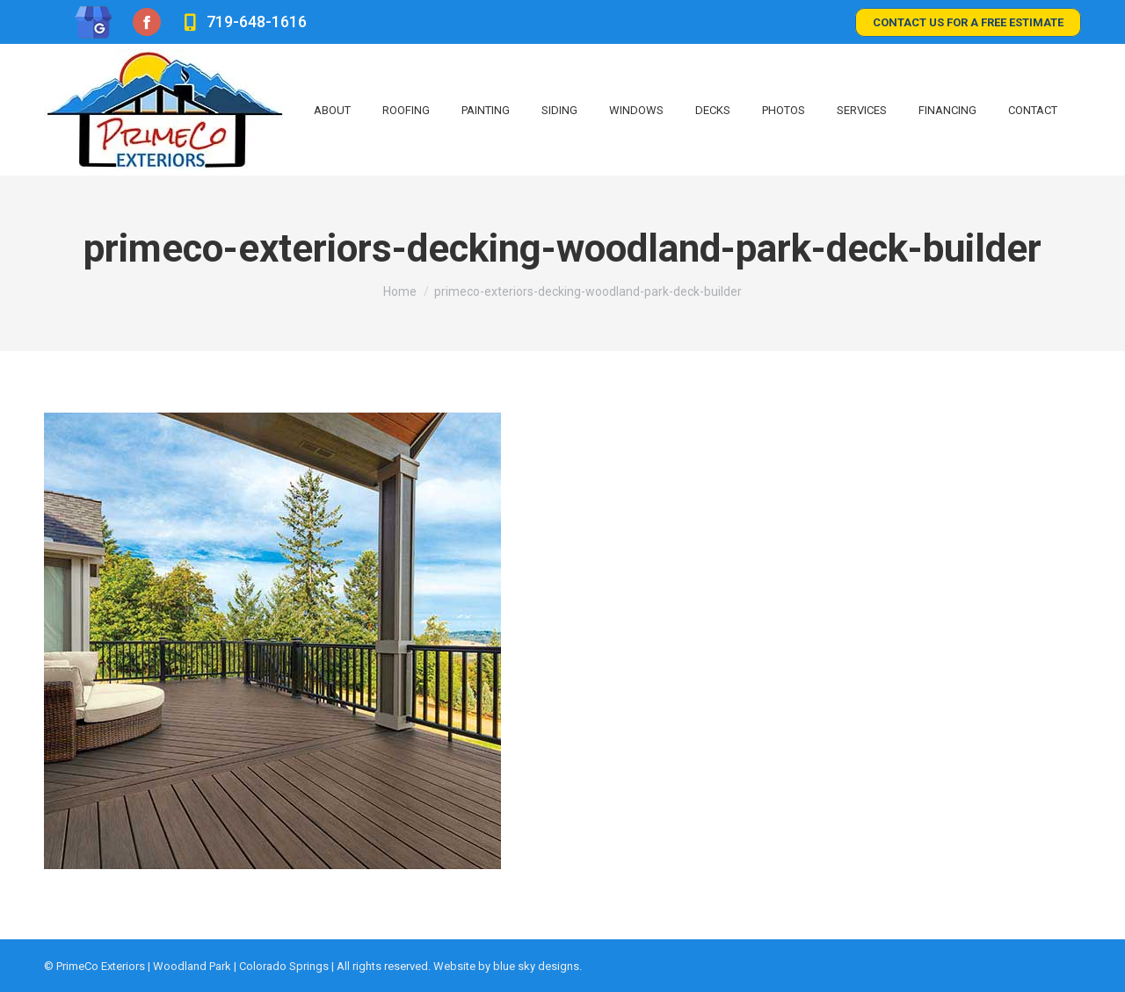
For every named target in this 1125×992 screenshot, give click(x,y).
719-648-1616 (242, 21)
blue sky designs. (537, 966)
